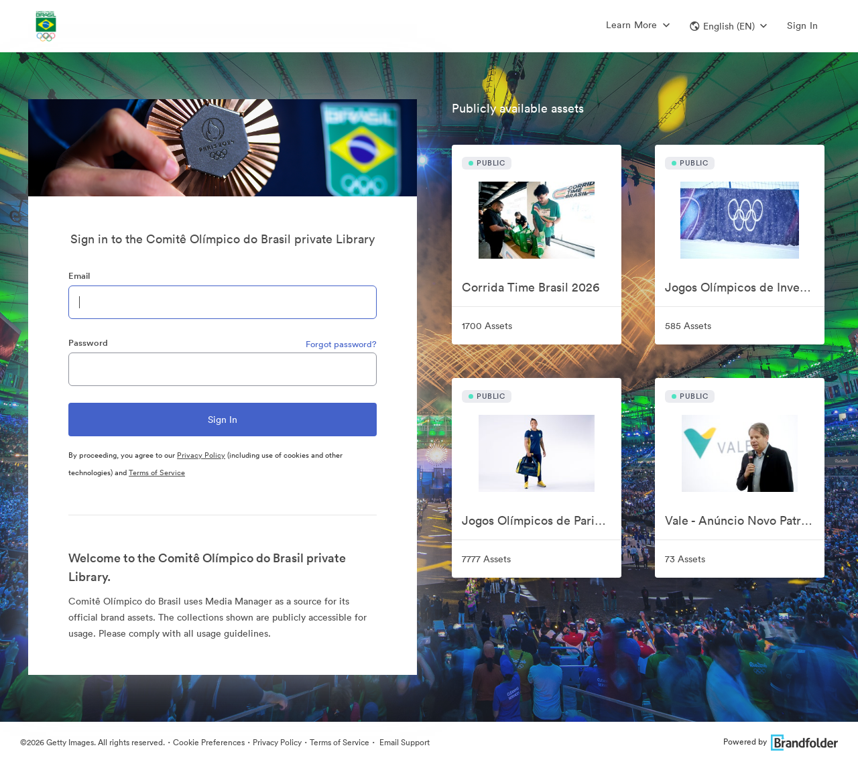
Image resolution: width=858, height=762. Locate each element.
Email (79, 275)
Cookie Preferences (209, 742)
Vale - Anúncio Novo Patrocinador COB (744, 520)
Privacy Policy (201, 455)
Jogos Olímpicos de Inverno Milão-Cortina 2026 (744, 287)
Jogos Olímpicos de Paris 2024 (541, 520)
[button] (728, 26)
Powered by (780, 741)
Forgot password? (341, 344)
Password (88, 342)
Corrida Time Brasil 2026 (530, 287)
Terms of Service (157, 472)
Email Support (403, 742)
